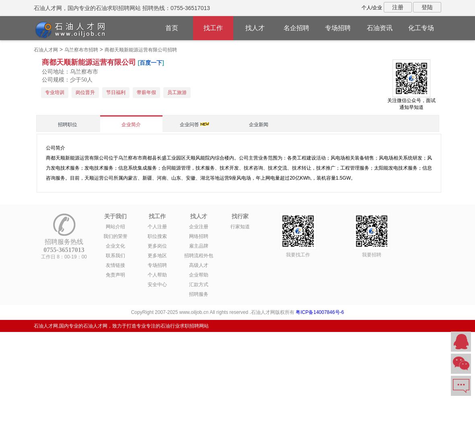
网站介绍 (115, 226)
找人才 (255, 28)
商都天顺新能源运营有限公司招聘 (141, 50)
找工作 (213, 28)
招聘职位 (67, 124)
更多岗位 (157, 246)
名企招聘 (296, 28)
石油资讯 (380, 28)
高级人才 (198, 265)
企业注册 (198, 226)
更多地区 (157, 255)
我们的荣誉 (115, 236)
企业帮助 (198, 275)
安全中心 (157, 284)
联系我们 (115, 255)
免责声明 (115, 275)
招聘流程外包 (198, 255)
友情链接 (115, 265)
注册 (397, 7)
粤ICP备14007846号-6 (320, 312)
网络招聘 (198, 236)
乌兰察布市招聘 (81, 50)
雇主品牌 (198, 246)
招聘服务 (198, 294)
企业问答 (189, 124)
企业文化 (115, 246)
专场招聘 (338, 28)
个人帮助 (157, 275)
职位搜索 (157, 236)
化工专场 (421, 28)
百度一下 (151, 62)
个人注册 (157, 226)
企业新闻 (258, 124)
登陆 (427, 7)
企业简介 (131, 124)
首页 (171, 28)
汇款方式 (198, 284)
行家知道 (240, 226)
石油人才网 (46, 50)
